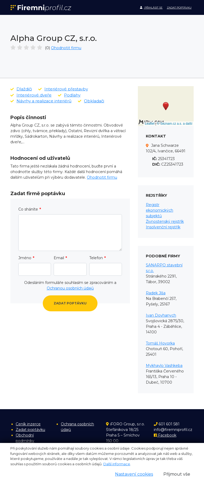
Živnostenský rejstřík (165, 221)
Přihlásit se (151, 7)
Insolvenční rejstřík (163, 227)
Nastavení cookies (134, 474)
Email (59, 257)
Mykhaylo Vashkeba (164, 365)
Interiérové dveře (31, 95)
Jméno (24, 257)
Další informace (116, 464)
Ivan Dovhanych (161, 315)
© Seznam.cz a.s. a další (174, 123)
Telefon (96, 257)
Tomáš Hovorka (160, 343)
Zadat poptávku (179, 7)
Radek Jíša (155, 293)
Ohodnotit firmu (66, 47)
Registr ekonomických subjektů (159, 210)
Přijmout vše (176, 474)
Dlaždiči (21, 88)
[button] (166, 106)
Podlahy (69, 95)
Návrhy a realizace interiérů (40, 100)
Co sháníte (28, 209)
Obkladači (91, 100)
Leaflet (149, 123)
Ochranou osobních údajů (70, 288)
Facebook (165, 435)
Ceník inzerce (28, 424)
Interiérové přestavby (63, 88)
